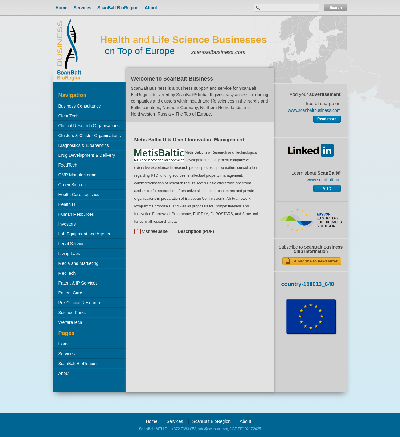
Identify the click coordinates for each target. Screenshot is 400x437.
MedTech (67, 273)
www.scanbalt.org (324, 179)
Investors (67, 224)
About (151, 7)
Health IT (67, 204)
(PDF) (196, 231)
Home (62, 7)
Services (82, 7)
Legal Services (72, 243)
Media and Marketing (78, 263)
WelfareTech (70, 322)
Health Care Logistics (78, 194)
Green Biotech (72, 184)
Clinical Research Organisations (89, 125)
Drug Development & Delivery (86, 155)
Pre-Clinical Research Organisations (76, 304)
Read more (326, 119)
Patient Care (70, 292)
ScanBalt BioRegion (118, 7)
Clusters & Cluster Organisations (89, 135)
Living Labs (69, 253)
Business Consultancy (79, 106)
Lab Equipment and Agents (84, 233)
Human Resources (76, 214)
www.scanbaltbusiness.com (314, 110)
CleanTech (68, 115)
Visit (155, 231)
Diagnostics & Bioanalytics (83, 145)
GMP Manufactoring (77, 174)
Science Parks (72, 312)
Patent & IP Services (78, 283)
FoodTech (67, 165)
